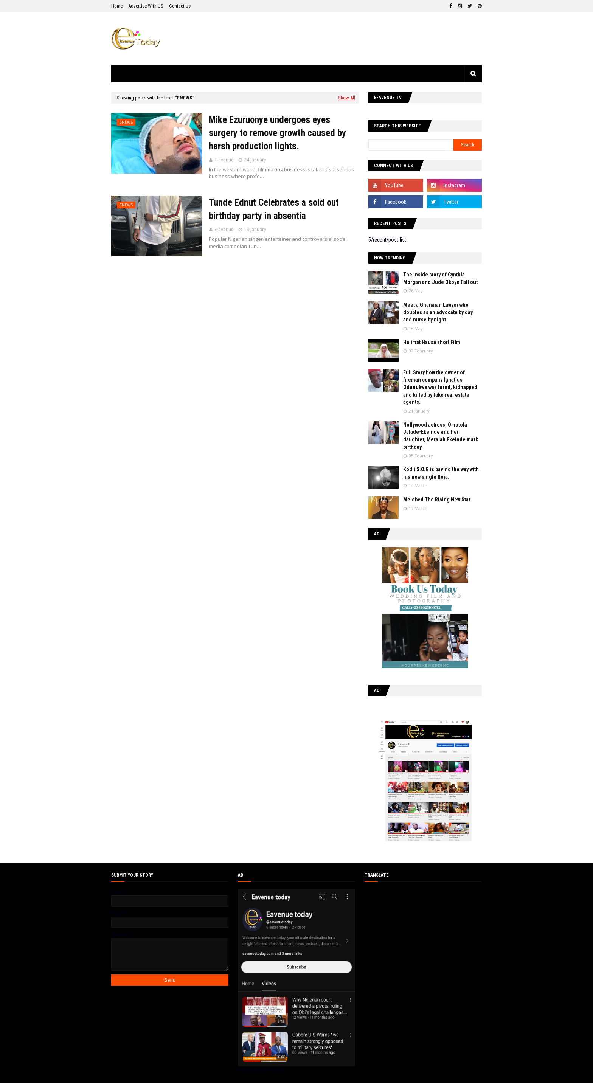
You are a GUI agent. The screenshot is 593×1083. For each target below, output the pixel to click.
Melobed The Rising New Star (436, 500)
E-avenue (224, 160)
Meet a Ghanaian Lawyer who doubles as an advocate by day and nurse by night (438, 312)
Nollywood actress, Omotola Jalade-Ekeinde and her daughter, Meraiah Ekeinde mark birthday (440, 436)
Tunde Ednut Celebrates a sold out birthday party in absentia (274, 209)
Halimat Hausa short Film (431, 342)
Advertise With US (145, 6)
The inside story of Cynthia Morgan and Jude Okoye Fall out (440, 278)
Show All (346, 98)
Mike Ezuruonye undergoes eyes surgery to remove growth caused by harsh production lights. (277, 133)
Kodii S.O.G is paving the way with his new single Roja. (441, 473)
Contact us (180, 6)
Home (117, 6)
